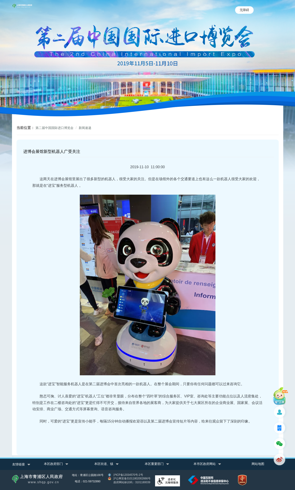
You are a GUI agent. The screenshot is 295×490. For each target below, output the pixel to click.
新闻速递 (85, 128)
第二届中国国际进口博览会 (54, 128)
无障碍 (244, 10)
